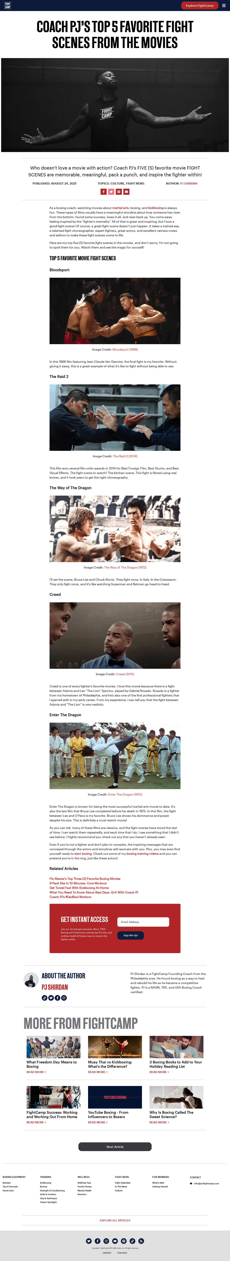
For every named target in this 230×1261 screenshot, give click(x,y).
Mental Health (84, 1190)
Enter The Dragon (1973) (125, 794)
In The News (121, 1186)
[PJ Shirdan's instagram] (64, 998)
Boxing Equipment (14, 1177)
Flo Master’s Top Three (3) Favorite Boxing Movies (85, 878)
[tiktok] (132, 1241)
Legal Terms (107, 1252)
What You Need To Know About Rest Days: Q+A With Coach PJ (94, 892)
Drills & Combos (48, 1194)
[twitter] (89, 1241)
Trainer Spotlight (48, 1202)
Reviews (7, 1182)
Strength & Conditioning (52, 1190)
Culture (118, 1190)
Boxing (43, 1186)
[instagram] (106, 1241)
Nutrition (82, 1194)
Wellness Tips (84, 1182)
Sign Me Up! (131, 935)
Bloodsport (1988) (125, 349)
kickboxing (156, 208)
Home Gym (8, 1190)
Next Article (115, 1146)
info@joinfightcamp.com (204, 1183)
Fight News (122, 1177)
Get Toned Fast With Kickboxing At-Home (79, 888)
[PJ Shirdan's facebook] (57, 998)
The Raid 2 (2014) (125, 456)
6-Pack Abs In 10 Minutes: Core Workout (78, 883)
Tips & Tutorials (10, 1186)
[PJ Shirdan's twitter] (51, 998)
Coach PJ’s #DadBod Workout (70, 897)
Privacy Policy (122, 1252)
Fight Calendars (123, 1182)
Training (45, 1177)
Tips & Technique (48, 1198)
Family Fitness (84, 1186)
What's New (158, 1182)
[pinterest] (124, 1241)
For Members (160, 1177)
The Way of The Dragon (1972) (125, 567)
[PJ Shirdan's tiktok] (44, 998)
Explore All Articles (115, 1220)
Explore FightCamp (200, 5)
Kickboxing (45, 1182)
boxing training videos (143, 853)
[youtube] (115, 1241)
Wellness (84, 1177)
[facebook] (97, 1241)
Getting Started (160, 1186)
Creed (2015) (125, 674)
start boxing (83, 853)
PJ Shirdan (188, 183)
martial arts (120, 208)
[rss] (141, 1241)
